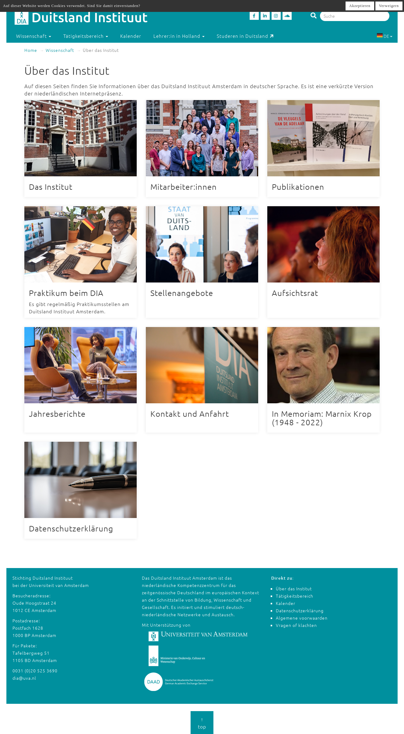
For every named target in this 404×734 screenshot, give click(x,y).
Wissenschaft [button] (33, 36)
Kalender (130, 36)
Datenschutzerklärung (300, 610)
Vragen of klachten (296, 625)
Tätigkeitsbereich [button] (85, 36)
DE (384, 36)
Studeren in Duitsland (245, 36)
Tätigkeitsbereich (294, 596)
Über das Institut (294, 588)
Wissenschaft (60, 50)
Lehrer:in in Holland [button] (179, 36)
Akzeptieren (360, 6)
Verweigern (389, 6)
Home (30, 50)
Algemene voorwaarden (302, 618)
